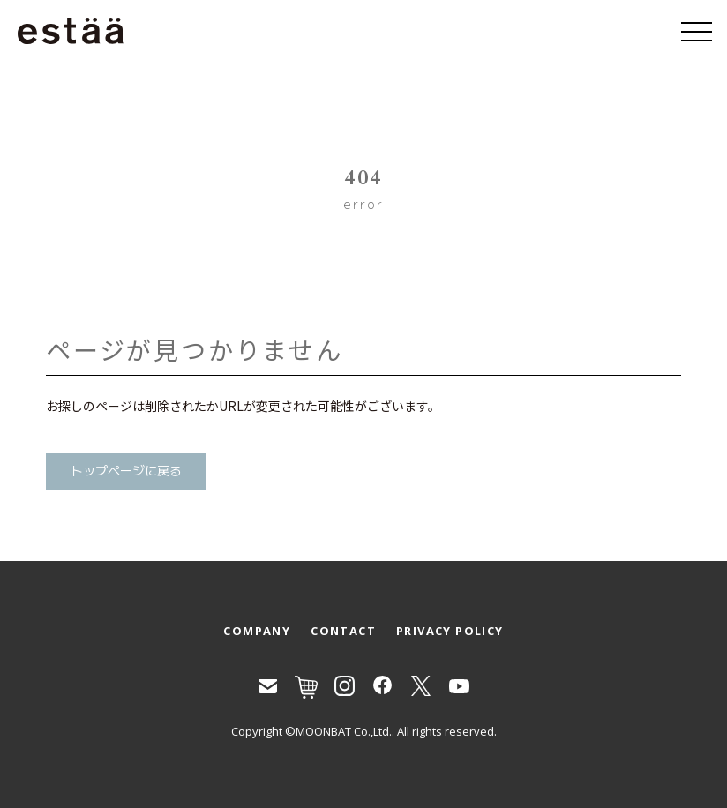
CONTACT (343, 631)
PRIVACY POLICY (450, 631)
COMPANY (256, 631)
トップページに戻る (126, 471)
